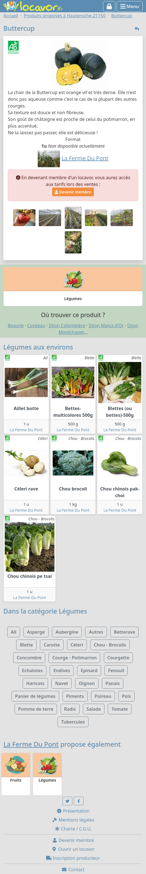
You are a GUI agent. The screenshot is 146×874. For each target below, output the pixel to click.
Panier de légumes (35, 696)
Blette (26, 645)
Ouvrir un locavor (73, 849)
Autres (96, 632)
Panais (113, 683)
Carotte (52, 645)
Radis (70, 709)
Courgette (118, 658)
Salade (94, 709)
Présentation (73, 811)
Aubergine (67, 632)
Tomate (119, 709)
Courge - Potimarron (74, 658)
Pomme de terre (35, 709)
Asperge (36, 632)
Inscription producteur (73, 858)
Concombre (29, 658)
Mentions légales (73, 820)
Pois (126, 696)
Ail (13, 632)
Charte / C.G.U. (73, 829)
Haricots (35, 683)
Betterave (124, 632)
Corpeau (36, 325)
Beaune (16, 325)
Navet (61, 683)
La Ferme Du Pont (26, 429)
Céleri (77, 645)
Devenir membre (73, 192)
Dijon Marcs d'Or (106, 325)
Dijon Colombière (67, 325)
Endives (61, 670)
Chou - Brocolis (110, 645)
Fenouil (116, 670)
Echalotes (32, 670)
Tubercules (73, 722)
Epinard (89, 670)
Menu (129, 6)
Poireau (103, 696)
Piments (75, 696)
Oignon (87, 683)
